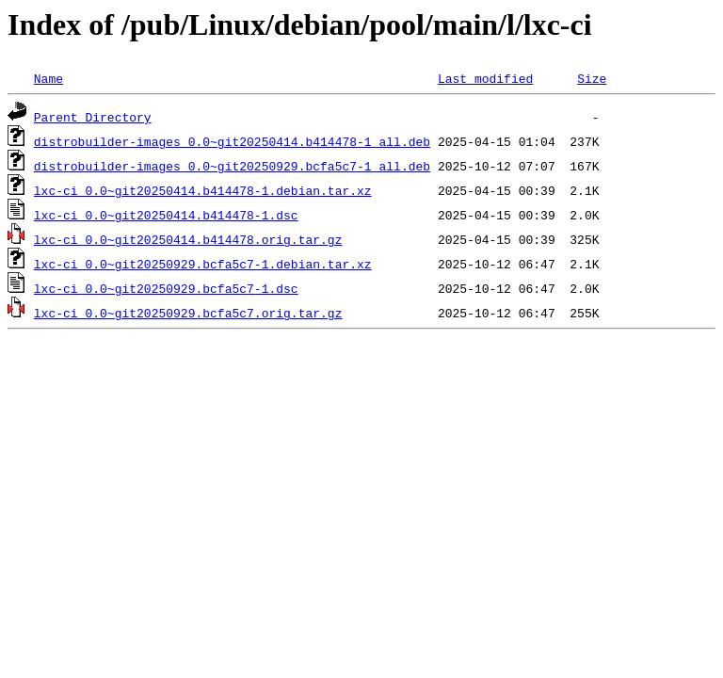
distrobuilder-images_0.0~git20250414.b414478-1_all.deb (232, 141)
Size (591, 78)
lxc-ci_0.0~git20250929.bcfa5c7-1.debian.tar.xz (203, 263)
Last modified (485, 78)
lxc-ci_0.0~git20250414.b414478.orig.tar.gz (188, 239)
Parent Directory (93, 116)
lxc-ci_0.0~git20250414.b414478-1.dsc (166, 214)
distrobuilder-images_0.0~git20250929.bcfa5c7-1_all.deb (232, 165)
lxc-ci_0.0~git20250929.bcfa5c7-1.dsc (166, 288)
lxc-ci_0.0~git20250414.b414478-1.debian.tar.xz (203, 190)
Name (48, 78)
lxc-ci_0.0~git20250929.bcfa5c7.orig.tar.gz (188, 312)
